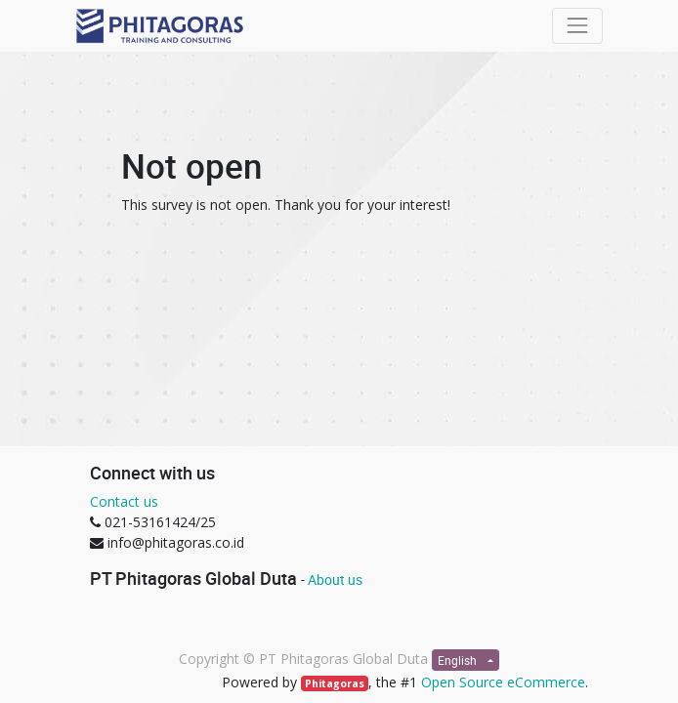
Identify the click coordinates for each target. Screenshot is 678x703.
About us (335, 579)
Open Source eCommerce (503, 682)
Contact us (124, 501)
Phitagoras (334, 683)
